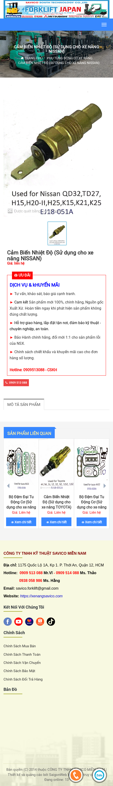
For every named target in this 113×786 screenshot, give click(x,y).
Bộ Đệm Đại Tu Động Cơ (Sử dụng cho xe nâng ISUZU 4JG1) (21, 505)
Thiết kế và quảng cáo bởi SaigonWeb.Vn (40, 775)
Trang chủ (32, 58)
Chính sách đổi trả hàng (23, 679)
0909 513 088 (16, 382)
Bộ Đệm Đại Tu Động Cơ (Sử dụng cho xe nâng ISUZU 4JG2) (91, 505)
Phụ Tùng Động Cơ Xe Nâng (70, 58)
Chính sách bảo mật (19, 671)
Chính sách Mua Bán (20, 646)
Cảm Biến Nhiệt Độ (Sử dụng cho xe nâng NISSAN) (56, 49)
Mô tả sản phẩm (23, 404)
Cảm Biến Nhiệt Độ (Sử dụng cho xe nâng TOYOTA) (56, 502)
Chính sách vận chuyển (22, 663)
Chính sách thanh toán (22, 654)
